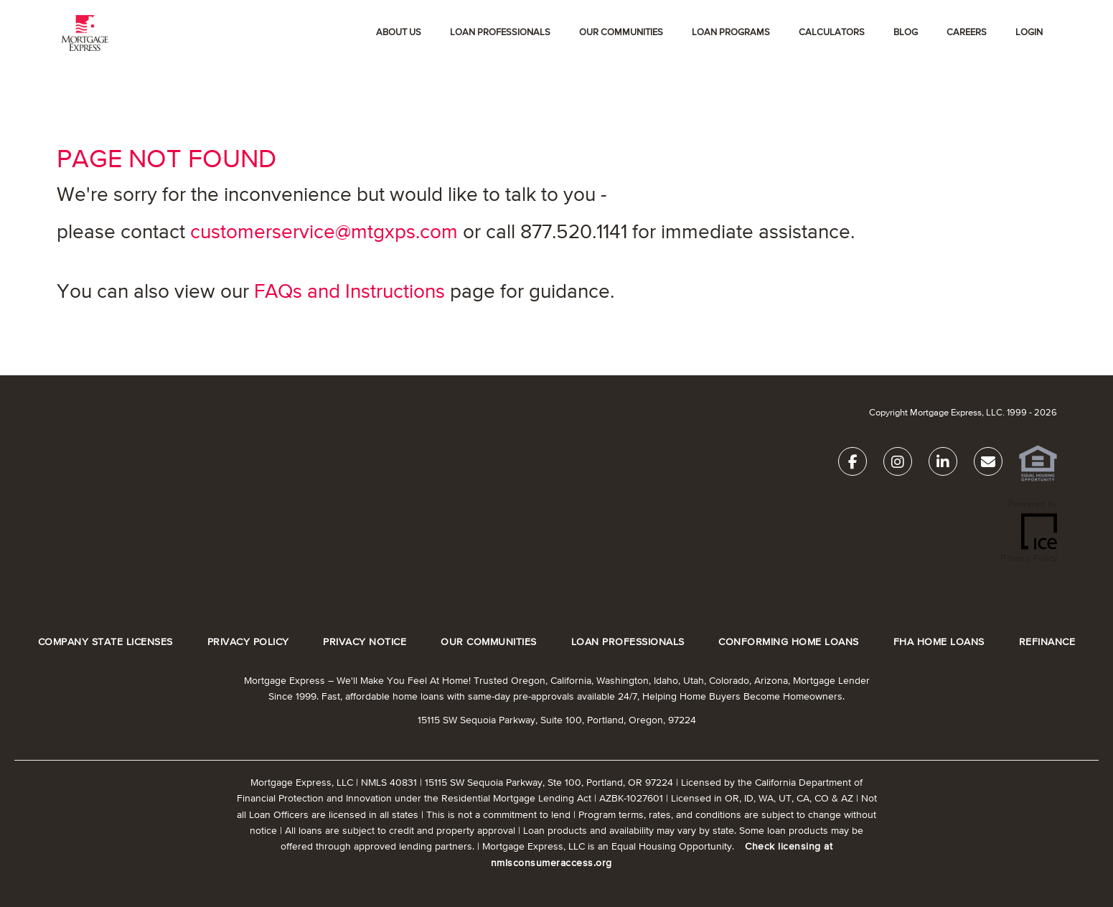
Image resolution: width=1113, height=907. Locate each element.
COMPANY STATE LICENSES (105, 642)
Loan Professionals (500, 32)
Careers (967, 32)
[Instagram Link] (897, 464)
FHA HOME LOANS (939, 642)
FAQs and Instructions (349, 292)
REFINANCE (1047, 642)
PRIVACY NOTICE (364, 642)
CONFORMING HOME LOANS (788, 642)
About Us (398, 32)
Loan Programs (731, 32)
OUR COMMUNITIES (621, 32)
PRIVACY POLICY (248, 642)
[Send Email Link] (988, 464)
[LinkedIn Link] (943, 464)
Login (1029, 32)
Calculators (832, 32)
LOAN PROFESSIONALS (628, 642)
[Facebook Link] (852, 464)
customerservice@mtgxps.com (324, 232)
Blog (905, 32)
